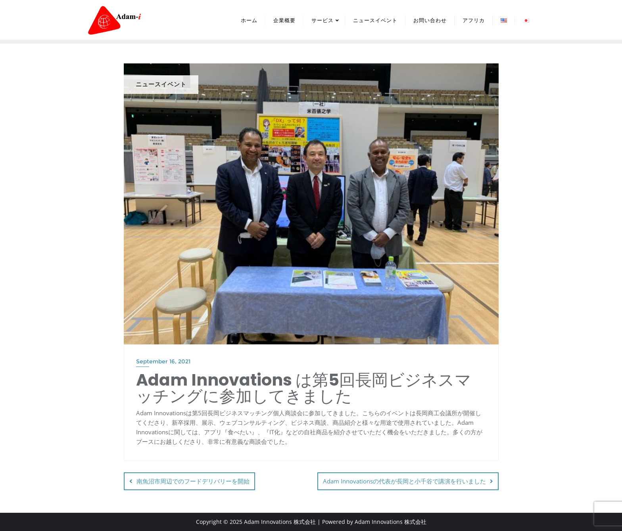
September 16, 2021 (163, 361)
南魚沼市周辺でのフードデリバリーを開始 (193, 481)
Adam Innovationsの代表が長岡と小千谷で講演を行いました (404, 481)
